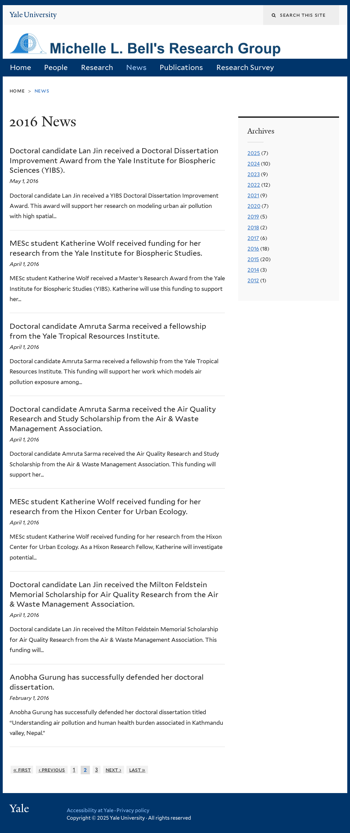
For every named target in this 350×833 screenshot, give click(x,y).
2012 (253, 281)
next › (113, 769)
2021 (253, 196)
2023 (253, 174)
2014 (253, 270)
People (56, 67)
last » (137, 769)
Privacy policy (133, 810)
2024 (253, 164)
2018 (253, 228)
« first (22, 769)
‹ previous (52, 769)
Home (20, 67)
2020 (253, 206)
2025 (253, 153)
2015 (253, 259)
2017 (253, 238)
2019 (253, 217)
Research (97, 67)
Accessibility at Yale (90, 810)
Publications (181, 67)
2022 (253, 185)
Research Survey (245, 67)
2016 (253, 249)
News (136, 67)
